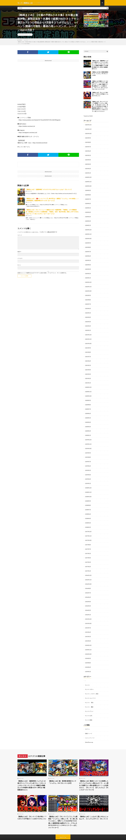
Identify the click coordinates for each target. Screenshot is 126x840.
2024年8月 (88, 194)
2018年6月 (88, 508)
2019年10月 (88, 443)
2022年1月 (88, 327)
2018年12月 (88, 482)
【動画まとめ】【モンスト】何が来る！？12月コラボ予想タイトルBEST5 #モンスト (100, 94)
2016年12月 (88, 568)
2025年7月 (88, 146)
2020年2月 (88, 426)
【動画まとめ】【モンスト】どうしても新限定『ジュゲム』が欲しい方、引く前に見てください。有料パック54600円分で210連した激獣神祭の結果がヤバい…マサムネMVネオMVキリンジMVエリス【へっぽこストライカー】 (100, 106)
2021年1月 (88, 379)
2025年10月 (88, 133)
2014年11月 (88, 641)
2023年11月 (88, 232)
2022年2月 (88, 323)
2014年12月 (88, 637)
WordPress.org (89, 733)
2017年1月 (88, 564)
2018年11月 (88, 486)
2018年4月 (88, 512)
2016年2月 (88, 603)
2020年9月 (88, 396)
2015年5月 (88, 628)
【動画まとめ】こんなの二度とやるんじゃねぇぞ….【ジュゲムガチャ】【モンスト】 (93, 808)
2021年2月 (88, 374)
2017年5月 (88, 547)
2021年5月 (88, 361)
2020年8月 (88, 400)
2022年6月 (88, 306)
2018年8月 (88, 499)
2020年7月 (88, 405)
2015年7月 (88, 620)
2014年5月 (88, 663)
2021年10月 (88, 340)
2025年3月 (88, 163)
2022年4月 (88, 314)
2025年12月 (88, 125)
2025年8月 (88, 142)
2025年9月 (88, 138)
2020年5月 (88, 413)
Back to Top (63, 828)
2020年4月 (88, 417)
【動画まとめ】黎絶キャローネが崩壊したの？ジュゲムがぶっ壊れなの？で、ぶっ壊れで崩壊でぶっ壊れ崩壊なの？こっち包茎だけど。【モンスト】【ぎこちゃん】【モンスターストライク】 (93, 776)
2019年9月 (88, 448)
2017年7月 (88, 542)
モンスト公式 (88, 706)
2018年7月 (88, 504)
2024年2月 (88, 219)
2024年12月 (88, 176)
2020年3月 (88, 422)
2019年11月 (88, 439)
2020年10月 (88, 392)
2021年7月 (88, 353)
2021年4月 (88, 366)
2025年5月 (88, 155)
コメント (19, 235)
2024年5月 (88, 206)
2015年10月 (88, 616)
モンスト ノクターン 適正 (91, 685)
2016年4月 (88, 594)
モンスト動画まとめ (32, 834)
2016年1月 (88, 607)
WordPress (49, 836)
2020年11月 (88, 387)
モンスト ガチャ (89, 681)
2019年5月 (88, 465)
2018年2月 (88, 521)
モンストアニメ (89, 702)
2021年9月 (88, 344)
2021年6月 (88, 357)
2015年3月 (88, 633)
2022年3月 (88, 318)
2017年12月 (88, 525)
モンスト (29, 34)
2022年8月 (88, 297)
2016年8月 (88, 581)
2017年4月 (88, 551)
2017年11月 (88, 529)
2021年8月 (88, 349)
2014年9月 (88, 650)
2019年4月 (88, 469)
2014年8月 (88, 654)
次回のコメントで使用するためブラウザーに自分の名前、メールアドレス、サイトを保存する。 (42, 273)
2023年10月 (88, 237)
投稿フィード (88, 724)
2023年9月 (88, 241)
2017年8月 (88, 538)
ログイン (87, 720)
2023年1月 (88, 275)
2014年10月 (88, 646)
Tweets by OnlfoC (88, 116)
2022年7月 (88, 301)
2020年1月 (88, 430)
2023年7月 (88, 250)
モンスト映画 (88, 711)
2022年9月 (88, 293)
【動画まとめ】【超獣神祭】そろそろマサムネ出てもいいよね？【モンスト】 (49, 189)
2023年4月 (88, 262)
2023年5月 (88, 258)
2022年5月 (88, 310)
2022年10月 (88, 288)
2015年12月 (88, 611)
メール (19, 258)
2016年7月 (88, 585)
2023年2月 (88, 271)
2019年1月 (88, 478)
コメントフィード (89, 728)
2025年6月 (88, 151)
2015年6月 (88, 624)
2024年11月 (88, 181)
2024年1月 (88, 224)
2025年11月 (88, 129)
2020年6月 (88, 409)
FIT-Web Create (33, 836)
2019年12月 (88, 435)
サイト (19, 265)
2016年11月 (88, 572)
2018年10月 (88, 491)
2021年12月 (88, 331)
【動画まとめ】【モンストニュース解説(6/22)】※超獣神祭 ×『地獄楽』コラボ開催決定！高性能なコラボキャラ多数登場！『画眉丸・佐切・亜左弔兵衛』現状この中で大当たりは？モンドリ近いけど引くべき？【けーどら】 (52, 212)
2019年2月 (88, 473)
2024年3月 (88, 215)
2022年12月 (88, 280)
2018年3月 (88, 516)
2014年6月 (88, 659)
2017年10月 (88, 534)
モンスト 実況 (89, 693)
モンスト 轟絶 (89, 698)
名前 (19, 251)
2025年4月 (88, 159)
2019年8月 (88, 452)
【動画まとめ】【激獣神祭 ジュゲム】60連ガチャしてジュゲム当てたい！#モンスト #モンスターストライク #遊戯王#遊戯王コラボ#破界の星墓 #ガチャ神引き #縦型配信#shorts (31, 776)
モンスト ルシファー (90, 689)
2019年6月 (88, 461)
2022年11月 (88, 284)
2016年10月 (88, 577)
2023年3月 (88, 267)
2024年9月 (88, 189)
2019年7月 (88, 456)
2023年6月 (88, 254)
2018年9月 (88, 495)
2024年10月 (88, 185)
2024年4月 (88, 211)
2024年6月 (88, 202)
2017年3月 (88, 555)
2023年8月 (88, 245)
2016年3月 (88, 598)
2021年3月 (88, 370)
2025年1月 (88, 172)
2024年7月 (88, 198)
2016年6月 (88, 590)
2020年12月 (88, 383)
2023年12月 (88, 228)
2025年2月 (88, 168)
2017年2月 (88, 560)
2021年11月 (88, 336)
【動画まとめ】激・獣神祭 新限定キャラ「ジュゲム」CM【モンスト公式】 (100, 74)
